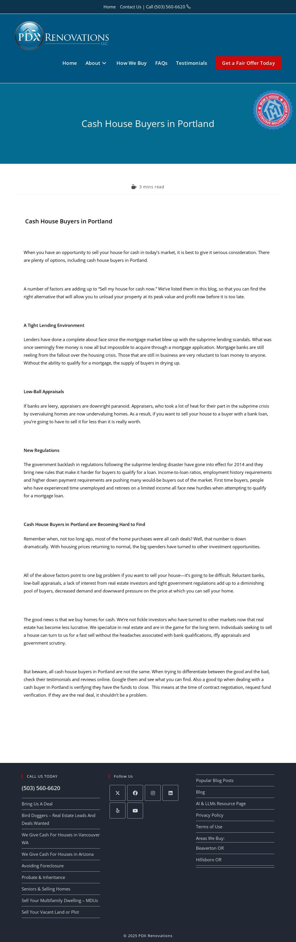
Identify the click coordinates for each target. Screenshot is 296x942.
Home (109, 7)
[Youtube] (135, 810)
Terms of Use (209, 826)
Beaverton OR (210, 848)
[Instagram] (153, 793)
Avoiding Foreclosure (43, 866)
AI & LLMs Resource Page (221, 803)
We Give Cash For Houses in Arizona (58, 854)
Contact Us (130, 7)
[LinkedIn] (170, 793)
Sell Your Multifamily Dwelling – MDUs (60, 900)
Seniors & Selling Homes (46, 889)
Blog (200, 792)
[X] (117, 793)
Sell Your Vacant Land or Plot (50, 912)
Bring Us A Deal (37, 804)
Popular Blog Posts (215, 780)
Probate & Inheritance (43, 877)
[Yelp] (117, 810)
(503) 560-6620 (169, 7)
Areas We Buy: (210, 838)
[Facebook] (135, 793)
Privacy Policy (209, 815)
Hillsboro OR (208, 859)
